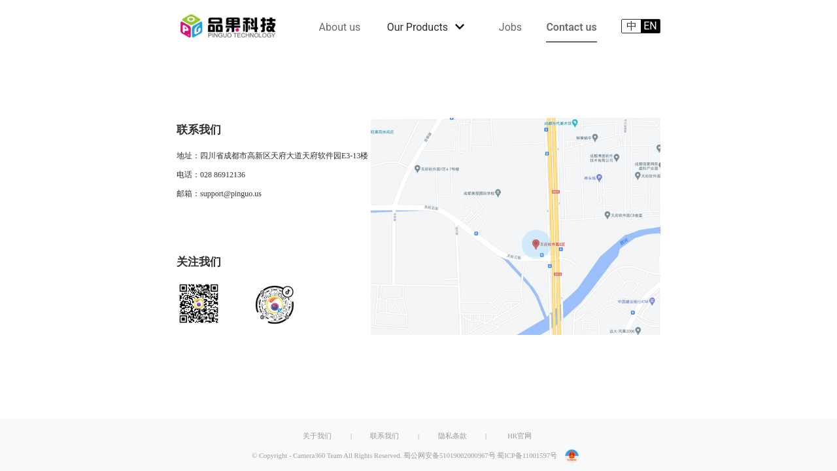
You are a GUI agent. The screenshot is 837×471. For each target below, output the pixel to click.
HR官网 (519, 436)
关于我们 (317, 436)
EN (650, 26)
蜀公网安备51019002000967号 (449, 455)
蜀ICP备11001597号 (527, 455)
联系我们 (384, 436)
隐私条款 (452, 436)
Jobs (510, 27)
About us (340, 27)
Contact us (571, 27)
